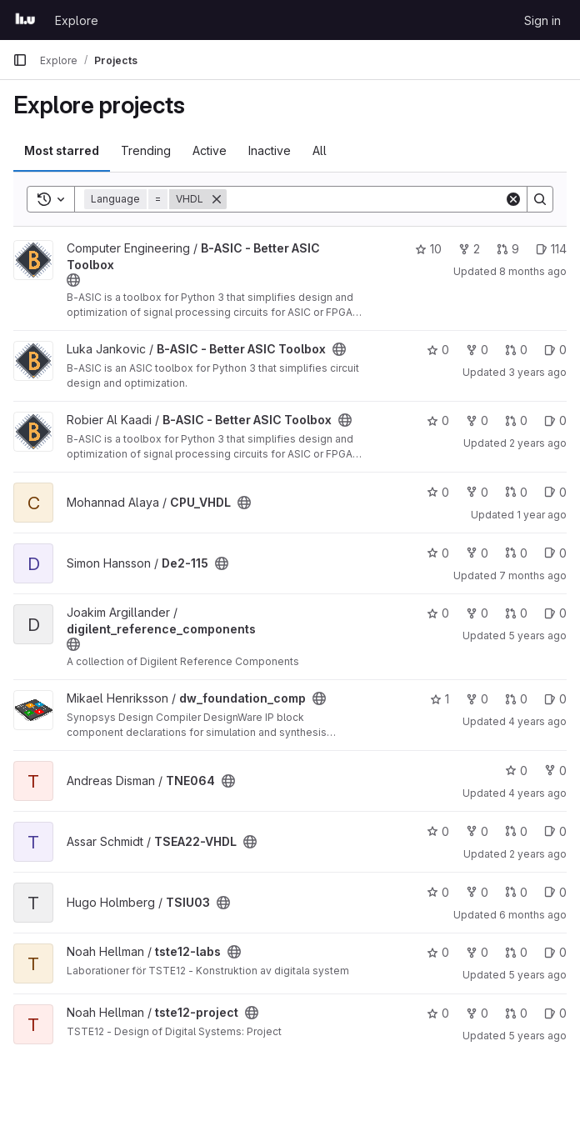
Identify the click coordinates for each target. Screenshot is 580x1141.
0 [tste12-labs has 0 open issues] (555, 952)
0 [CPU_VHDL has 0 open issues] (555, 492)
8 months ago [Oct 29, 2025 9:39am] (533, 271)
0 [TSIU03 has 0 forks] (477, 892)
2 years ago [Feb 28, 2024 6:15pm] (538, 854)
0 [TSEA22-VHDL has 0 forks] (477, 831)
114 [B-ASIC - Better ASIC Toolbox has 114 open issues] (551, 249)
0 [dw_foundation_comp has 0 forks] (477, 699)
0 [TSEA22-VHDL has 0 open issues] (555, 831)
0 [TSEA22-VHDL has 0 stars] (438, 831)
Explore (76, 20)
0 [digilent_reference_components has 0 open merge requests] (516, 613)
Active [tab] (209, 150)
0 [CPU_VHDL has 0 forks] (477, 492)
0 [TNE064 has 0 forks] (555, 770)
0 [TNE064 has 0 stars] (516, 770)
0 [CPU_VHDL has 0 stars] (438, 492)
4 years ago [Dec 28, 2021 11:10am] (537, 793)
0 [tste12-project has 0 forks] (477, 1013)
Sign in (542, 20)
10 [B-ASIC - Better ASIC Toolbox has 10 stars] (428, 249)
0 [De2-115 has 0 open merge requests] (516, 553)
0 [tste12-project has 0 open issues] (555, 1013)
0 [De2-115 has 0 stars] (438, 553)
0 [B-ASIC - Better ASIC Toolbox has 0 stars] (438, 350)
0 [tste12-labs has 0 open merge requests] (516, 952)
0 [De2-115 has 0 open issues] (555, 553)
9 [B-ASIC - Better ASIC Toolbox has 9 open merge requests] (508, 249)
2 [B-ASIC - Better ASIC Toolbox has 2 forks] (469, 249)
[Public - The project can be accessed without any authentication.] (73, 280)
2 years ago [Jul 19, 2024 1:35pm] (538, 443)
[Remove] (217, 199)
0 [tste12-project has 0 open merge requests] (516, 1013)
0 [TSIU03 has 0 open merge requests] (516, 892)
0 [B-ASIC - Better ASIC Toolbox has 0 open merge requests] (516, 350)
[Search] (365, 199)
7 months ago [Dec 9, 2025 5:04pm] (533, 575)
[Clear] (513, 199)
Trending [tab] (146, 150)
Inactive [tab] (269, 150)
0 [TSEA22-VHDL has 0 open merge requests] (516, 831)
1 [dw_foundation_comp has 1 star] (439, 699)
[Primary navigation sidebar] (20, 60)
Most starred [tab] (61, 150)
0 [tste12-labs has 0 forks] (477, 952)
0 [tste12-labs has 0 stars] (438, 952)
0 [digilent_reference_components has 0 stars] (438, 613)
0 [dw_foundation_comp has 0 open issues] (555, 699)
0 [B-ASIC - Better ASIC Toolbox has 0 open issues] (555, 350)
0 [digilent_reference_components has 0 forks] (477, 613)
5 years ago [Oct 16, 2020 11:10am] (537, 1035)
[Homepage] (25, 20)
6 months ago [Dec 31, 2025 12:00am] (533, 914)
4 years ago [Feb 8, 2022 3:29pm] (537, 721)
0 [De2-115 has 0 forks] (477, 553)
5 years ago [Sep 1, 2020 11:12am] (537, 635)
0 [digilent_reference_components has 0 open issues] (555, 613)
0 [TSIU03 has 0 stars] (438, 892)
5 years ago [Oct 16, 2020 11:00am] (537, 974)
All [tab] (319, 150)
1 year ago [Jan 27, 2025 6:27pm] (542, 514)
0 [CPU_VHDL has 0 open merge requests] (516, 492)
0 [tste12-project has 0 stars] (438, 1013)
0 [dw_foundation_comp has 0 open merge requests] (516, 699)
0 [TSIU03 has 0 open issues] (555, 892)
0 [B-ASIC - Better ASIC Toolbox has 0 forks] (477, 350)
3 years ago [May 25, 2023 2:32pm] (537, 372)
